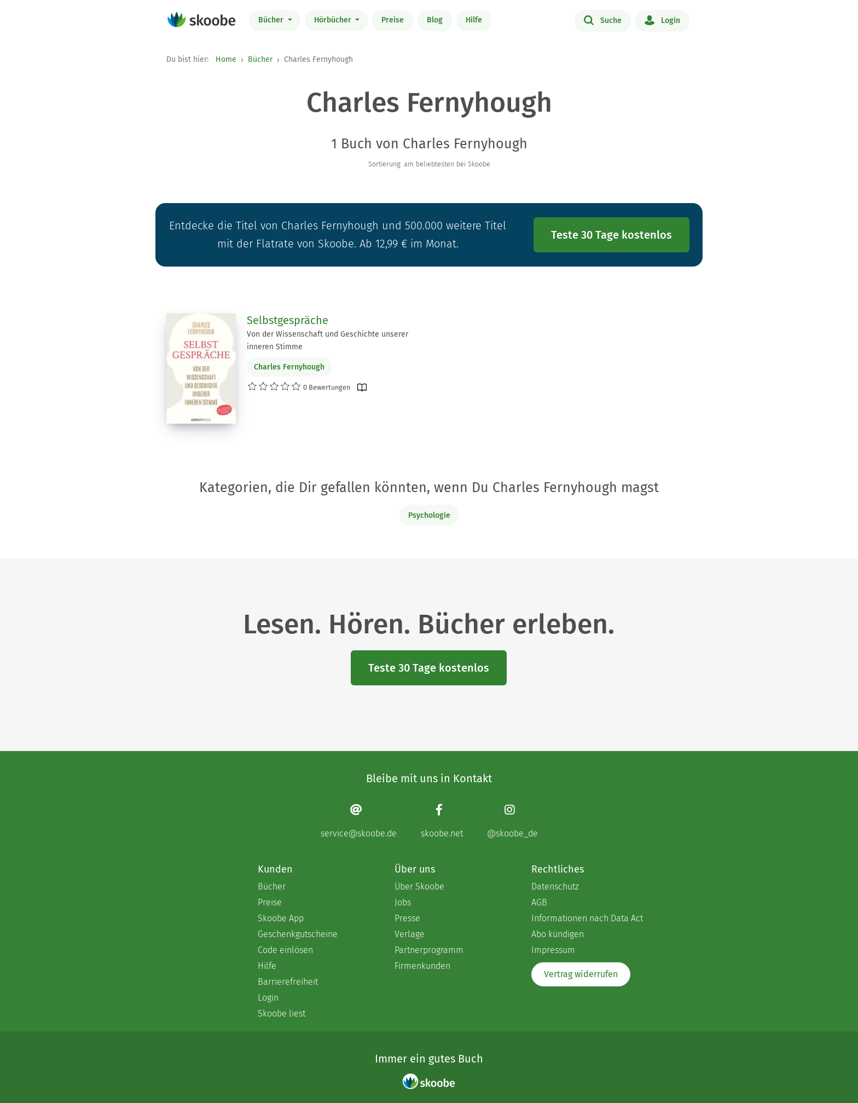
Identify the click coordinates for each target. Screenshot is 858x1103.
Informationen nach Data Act (587, 918)
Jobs (403, 902)
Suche (603, 19)
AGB (539, 902)
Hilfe (474, 20)
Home (226, 59)
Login (662, 19)
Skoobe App (281, 918)
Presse (407, 918)
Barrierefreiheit (288, 982)
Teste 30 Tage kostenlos (611, 234)
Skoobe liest (281, 1013)
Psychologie (429, 515)
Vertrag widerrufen (581, 974)
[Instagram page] (512, 820)
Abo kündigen (557, 934)
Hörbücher (333, 20)
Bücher (272, 20)
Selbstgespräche (287, 320)
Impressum (553, 950)
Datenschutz (555, 886)
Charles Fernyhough (289, 367)
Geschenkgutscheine (298, 934)
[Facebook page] (442, 820)
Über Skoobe (419, 886)
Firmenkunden (422, 966)
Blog (435, 20)
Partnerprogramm (429, 950)
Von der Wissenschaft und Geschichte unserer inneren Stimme (327, 340)
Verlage (410, 934)
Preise (392, 20)
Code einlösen (285, 950)
